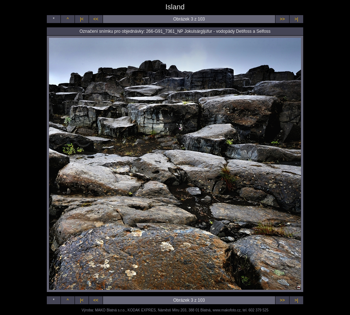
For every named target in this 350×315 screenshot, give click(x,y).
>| (296, 19)
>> (282, 19)
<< (95, 19)
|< (82, 19)
